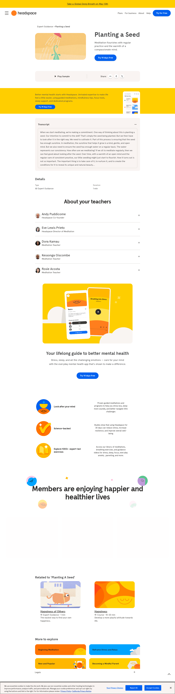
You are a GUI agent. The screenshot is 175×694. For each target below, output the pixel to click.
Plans (120, 13)
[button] (110, 76)
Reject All (134, 689)
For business (130, 13)
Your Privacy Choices (115, 689)
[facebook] (116, 76)
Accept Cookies (152, 689)
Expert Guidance (45, 26)
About (141, 13)
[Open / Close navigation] (6, 13)
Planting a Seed (62, 26)
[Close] (171, 689)
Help (148, 13)
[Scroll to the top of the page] (169, 674)
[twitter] (122, 76)
